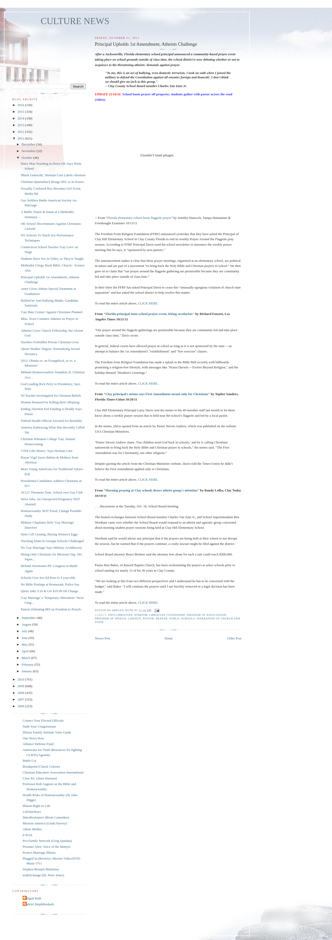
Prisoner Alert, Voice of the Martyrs (47, 847)
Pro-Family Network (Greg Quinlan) (47, 841)
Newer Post (102, 638)
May (25, 644)
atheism (140, 614)
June (25, 638)
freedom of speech (110, 618)
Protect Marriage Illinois (39, 852)
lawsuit (134, 618)
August (27, 624)
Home (169, 638)
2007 (21, 699)
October (27, 158)
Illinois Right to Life (36, 806)
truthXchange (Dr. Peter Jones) (43, 875)
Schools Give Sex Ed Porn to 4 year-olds (48, 578)
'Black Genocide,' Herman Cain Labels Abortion (53, 175)
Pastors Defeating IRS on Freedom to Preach (51, 609)
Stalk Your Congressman (39, 726)
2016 (21, 105)
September (29, 618)
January (27, 671)
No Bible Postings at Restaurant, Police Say (50, 584)
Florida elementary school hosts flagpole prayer (139, 218)
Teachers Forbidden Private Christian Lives (50, 342)
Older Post (234, 638)
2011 (21, 138)
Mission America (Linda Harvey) (45, 823)
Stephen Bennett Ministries (41, 869)
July (25, 631)
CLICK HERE (148, 303)
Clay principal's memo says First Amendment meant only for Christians (157, 394)
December (29, 144)
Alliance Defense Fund (38, 744)
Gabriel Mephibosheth (39, 904)
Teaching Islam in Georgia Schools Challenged (52, 541)
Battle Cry (30, 760)
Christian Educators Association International (53, 772)
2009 (21, 686)
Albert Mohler (32, 829)
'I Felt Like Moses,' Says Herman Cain (46, 451)
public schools (182, 618)
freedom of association (206, 614)
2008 (21, 693)
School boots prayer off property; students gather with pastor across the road (177, 94)
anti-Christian (120, 614)
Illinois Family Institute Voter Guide (47, 732)
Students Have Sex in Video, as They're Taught (52, 258)
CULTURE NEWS (75, 21)
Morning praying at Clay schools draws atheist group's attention (151, 490)
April (26, 651)
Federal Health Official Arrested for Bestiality (51, 421)
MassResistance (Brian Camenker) (46, 817)
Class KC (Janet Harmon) (40, 778)
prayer (162, 618)
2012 (21, 132)
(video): (100, 99)
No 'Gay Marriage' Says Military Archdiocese (51, 548)
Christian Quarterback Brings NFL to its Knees (52, 182)
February (28, 664)
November (29, 151)
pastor (148, 618)
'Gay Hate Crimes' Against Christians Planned (51, 312)
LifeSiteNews (32, 812)
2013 (21, 125)
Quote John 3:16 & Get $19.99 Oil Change (49, 591)
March (26, 658)
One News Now (33, 738)
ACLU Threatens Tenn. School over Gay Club (52, 492)
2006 (21, 706)
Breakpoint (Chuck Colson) (41, 766)
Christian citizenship (167, 614)
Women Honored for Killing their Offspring (50, 402)
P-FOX (27, 835)
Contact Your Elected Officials (43, 720)
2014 (21, 118)
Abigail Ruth (32, 898)
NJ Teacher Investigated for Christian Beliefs (51, 395)
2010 (21, 679)
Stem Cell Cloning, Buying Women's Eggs (49, 534)
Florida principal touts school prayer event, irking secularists (149, 314)
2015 (21, 112)
